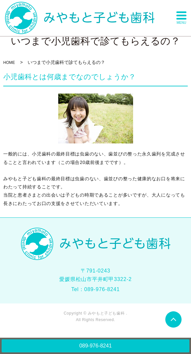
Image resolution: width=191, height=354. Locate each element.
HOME (9, 62)
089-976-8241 (95, 345)
